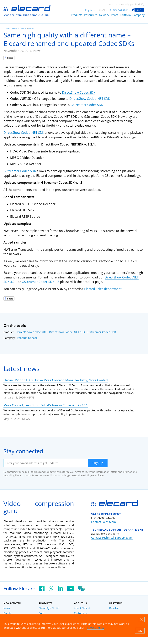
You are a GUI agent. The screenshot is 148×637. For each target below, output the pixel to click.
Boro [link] (41, 613)
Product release (27, 338)
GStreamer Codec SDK (87, 105)
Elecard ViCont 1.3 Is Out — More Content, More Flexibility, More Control (55, 380)
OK (140, 630)
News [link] (31, 28)
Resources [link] (90, 15)
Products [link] (76, 15)
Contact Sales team (103, 522)
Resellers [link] (114, 608)
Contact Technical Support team (112, 537)
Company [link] (138, 15)
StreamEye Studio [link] (49, 608)
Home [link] (6, 28)
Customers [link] (80, 613)
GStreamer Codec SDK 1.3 (40, 282)
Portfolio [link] (125, 15)
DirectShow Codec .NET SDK (89, 98)
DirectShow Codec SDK (78, 92)
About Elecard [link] (82, 608)
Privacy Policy (95, 627)
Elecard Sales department (103, 289)
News (37, 51)
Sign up (97, 463)
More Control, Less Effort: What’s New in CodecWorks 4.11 (45, 405)
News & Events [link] (108, 15)
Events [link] (7, 613)
